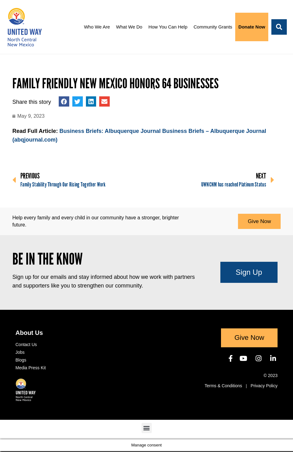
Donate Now (251, 26)
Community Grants (212, 26)
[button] (279, 27)
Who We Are (97, 26)
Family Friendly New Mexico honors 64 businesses (115, 83)
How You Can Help (167, 26)
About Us (29, 333)
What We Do (129, 26)
